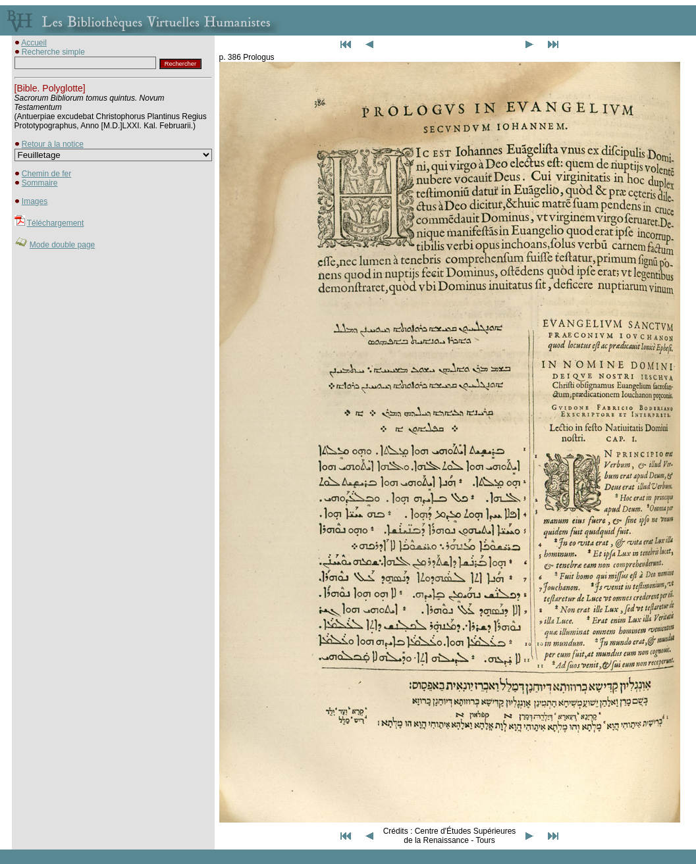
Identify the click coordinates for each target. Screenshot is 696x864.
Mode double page (62, 244)
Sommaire (40, 183)
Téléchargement (55, 223)
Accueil (34, 42)
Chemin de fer (46, 173)
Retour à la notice (53, 144)
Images (34, 201)
